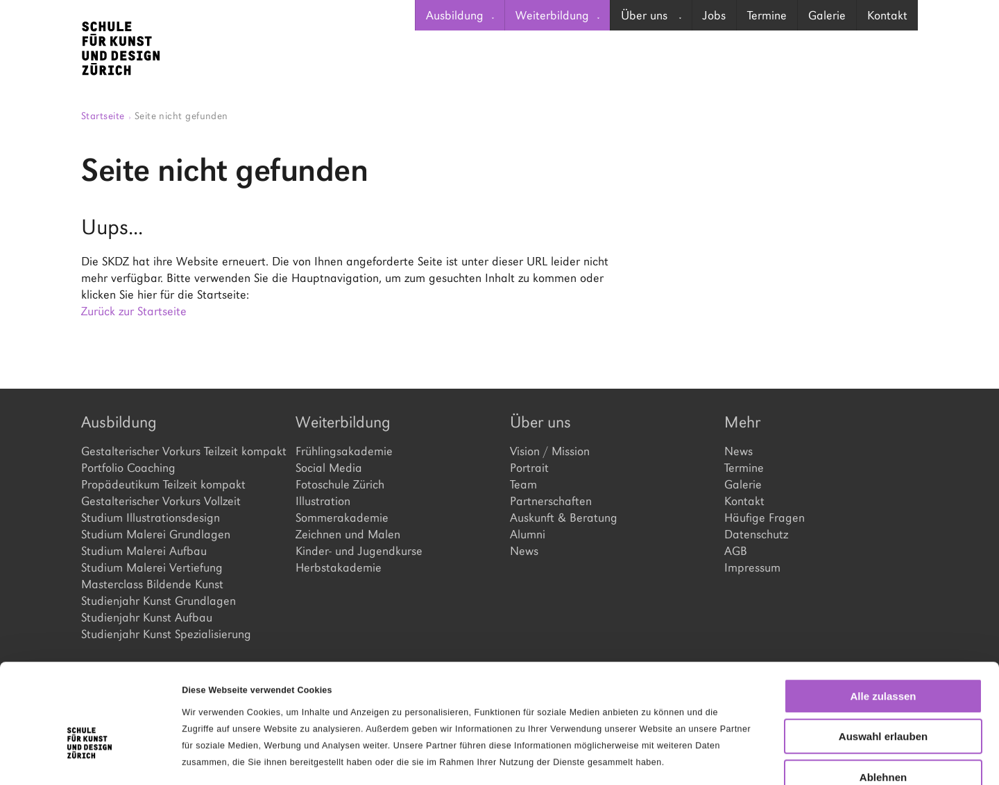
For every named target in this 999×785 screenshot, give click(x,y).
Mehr (742, 422)
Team (523, 484)
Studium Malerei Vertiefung (152, 567)
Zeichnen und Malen (348, 534)
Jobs (714, 15)
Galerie (827, 15)
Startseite (106, 115)
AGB (735, 551)
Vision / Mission (550, 451)
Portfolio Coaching (128, 468)
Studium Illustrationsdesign (150, 517)
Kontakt (887, 15)
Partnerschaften (551, 501)
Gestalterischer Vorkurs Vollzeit (161, 501)
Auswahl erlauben (883, 656)
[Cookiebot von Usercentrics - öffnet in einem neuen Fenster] (90, 758)
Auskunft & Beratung (563, 517)
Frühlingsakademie (344, 451)
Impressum (752, 567)
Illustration (323, 501)
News (524, 551)
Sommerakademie (342, 517)
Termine (767, 15)
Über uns (651, 15)
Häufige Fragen (764, 517)
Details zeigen (717, 758)
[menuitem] (459, 15)
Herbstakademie (339, 567)
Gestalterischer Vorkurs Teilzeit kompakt (178, 451)
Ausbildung (460, 15)
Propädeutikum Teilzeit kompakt (163, 484)
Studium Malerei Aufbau (144, 551)
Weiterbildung (557, 15)
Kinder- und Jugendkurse (359, 551)
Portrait (529, 468)
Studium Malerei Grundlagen (155, 534)
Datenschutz (756, 534)
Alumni (527, 534)
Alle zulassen (883, 615)
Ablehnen (883, 697)
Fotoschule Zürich (340, 484)
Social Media (329, 468)
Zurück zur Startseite (134, 311)
